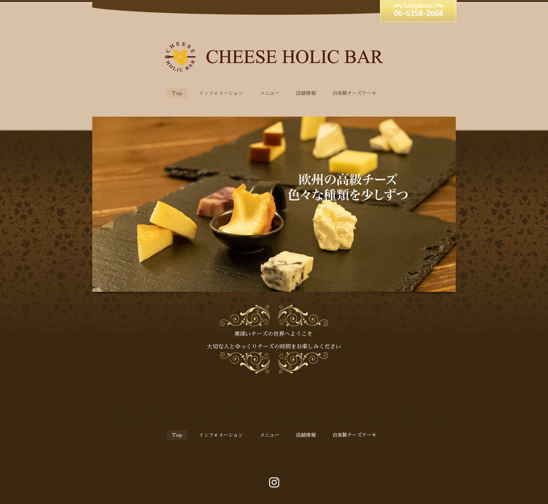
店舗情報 (306, 93)
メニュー (269, 93)
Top (177, 93)
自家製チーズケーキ (354, 93)
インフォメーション (221, 93)
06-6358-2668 (418, 14)
